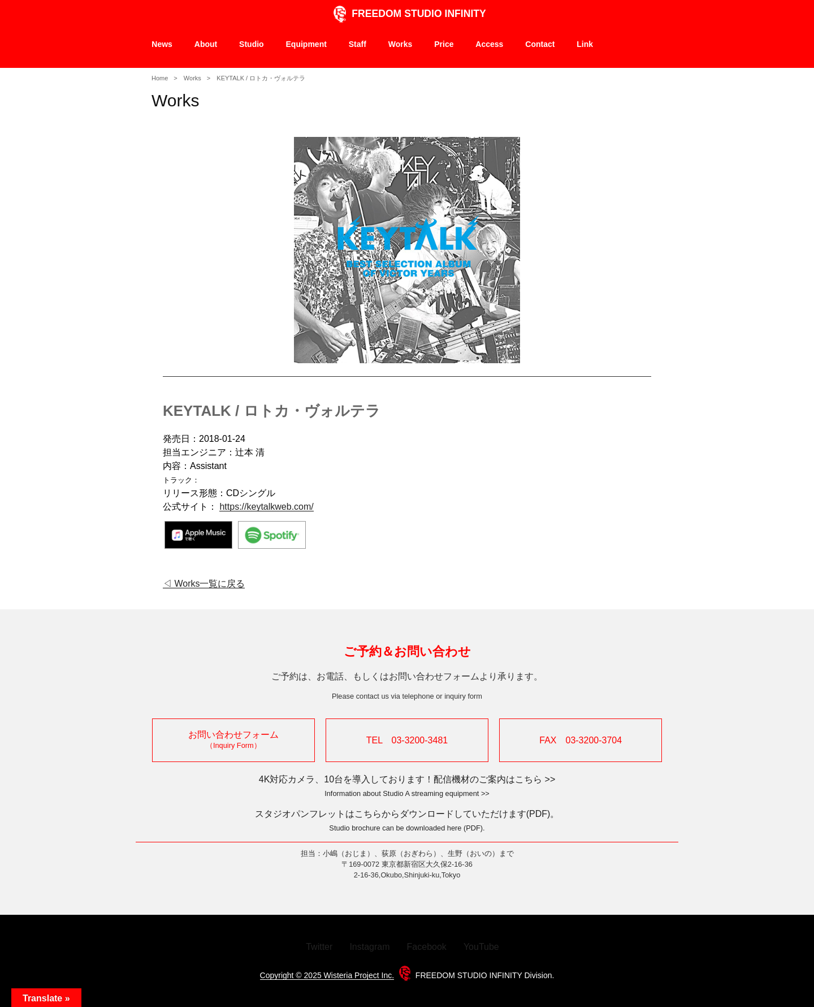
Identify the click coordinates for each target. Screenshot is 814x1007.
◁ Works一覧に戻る (204, 583)
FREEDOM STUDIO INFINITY (407, 13)
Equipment (306, 49)
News (161, 44)
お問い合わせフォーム (233, 740)
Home (159, 78)
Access (489, 49)
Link (585, 44)
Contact (540, 49)
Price (443, 44)
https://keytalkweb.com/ (266, 506)
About (205, 49)
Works (400, 44)
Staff (357, 44)
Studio (251, 49)
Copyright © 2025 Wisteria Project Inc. (327, 975)
